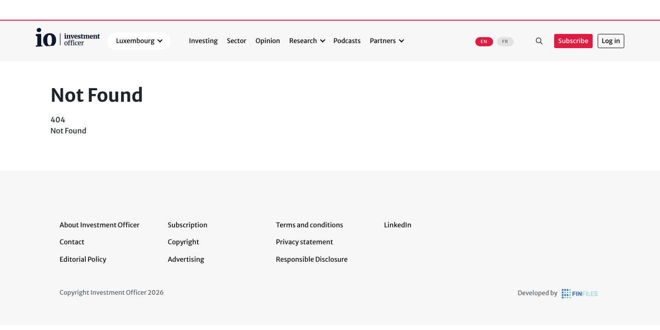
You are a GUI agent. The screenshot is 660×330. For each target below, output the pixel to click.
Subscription (188, 225)
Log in (611, 41)
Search (539, 40)
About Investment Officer (99, 225)
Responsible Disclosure (312, 259)
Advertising (186, 259)
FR (505, 41)
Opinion (268, 41)
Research (303, 41)
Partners (383, 41)
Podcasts (347, 41)
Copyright (183, 242)
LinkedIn (398, 225)
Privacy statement (304, 242)
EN (484, 41)
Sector (237, 41)
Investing (203, 41)
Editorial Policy (83, 259)
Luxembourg (135, 41)
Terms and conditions (309, 225)
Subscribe (573, 41)
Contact (72, 242)
